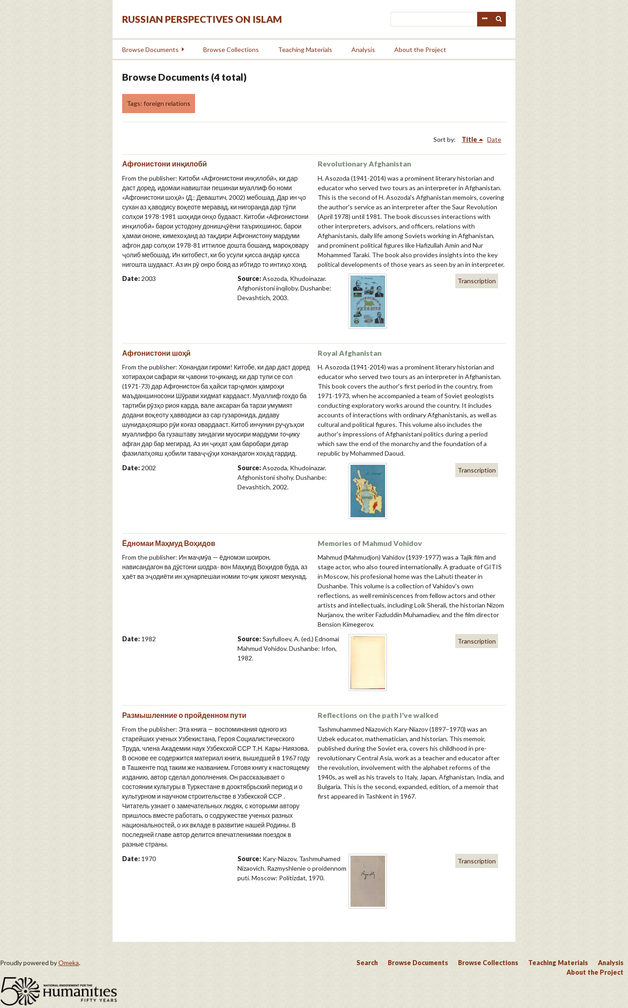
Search (499, 19)
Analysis (363, 49)
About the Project (420, 49)
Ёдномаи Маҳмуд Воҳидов (168, 543)
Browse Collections (231, 49)
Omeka (68, 962)
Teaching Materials (305, 49)
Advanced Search (484, 19)
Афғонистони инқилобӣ (164, 163)
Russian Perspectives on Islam (202, 19)
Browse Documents (150, 49)
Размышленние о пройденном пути (184, 715)
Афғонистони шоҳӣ (156, 352)
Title (469, 139)
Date (494, 139)
